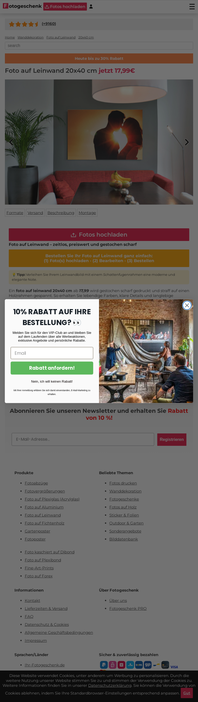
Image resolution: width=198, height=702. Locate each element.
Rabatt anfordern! (52, 368)
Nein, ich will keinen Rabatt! (52, 381)
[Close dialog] (187, 305)
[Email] (52, 353)
